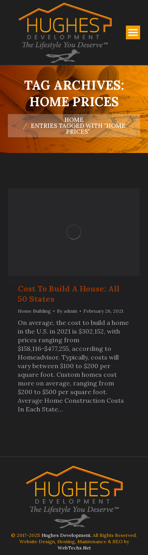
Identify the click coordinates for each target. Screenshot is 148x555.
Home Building (34, 311)
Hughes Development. (66, 535)
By (67, 311)
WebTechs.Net (74, 548)
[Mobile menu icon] (133, 32)
